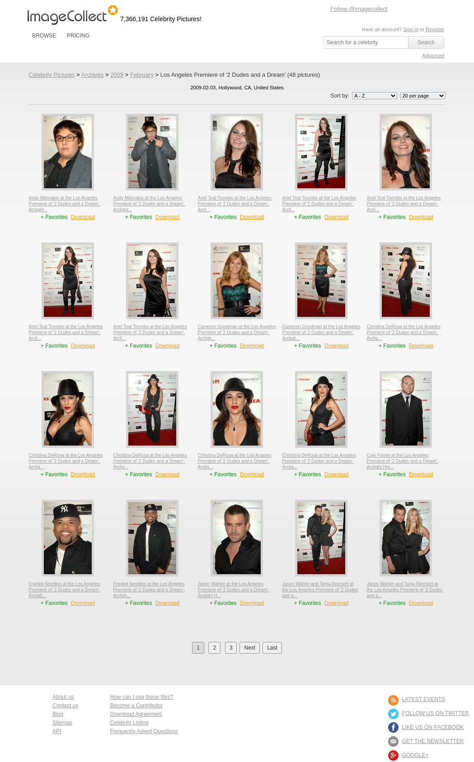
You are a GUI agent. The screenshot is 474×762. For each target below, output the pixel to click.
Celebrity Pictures (52, 74)
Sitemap (62, 723)
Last (272, 648)
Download (83, 217)
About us (63, 697)
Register (435, 29)
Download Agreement (136, 714)
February (142, 74)
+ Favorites (55, 217)
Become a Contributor (136, 705)
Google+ (415, 755)
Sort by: (364, 96)
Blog (57, 714)
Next (249, 648)
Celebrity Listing (129, 723)
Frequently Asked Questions (144, 731)
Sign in (410, 29)
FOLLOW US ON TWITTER (435, 713)
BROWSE (44, 36)
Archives (92, 74)
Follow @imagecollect (359, 8)
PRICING (78, 36)
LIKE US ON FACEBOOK (433, 727)
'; (374, 95)
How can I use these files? (141, 697)
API (56, 731)
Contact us (65, 705)
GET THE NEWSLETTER (433, 741)
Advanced (433, 55)
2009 (116, 74)
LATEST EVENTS (424, 699)
